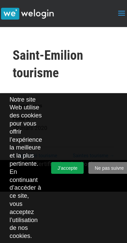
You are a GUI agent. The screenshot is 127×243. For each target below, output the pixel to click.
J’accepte (68, 168)
